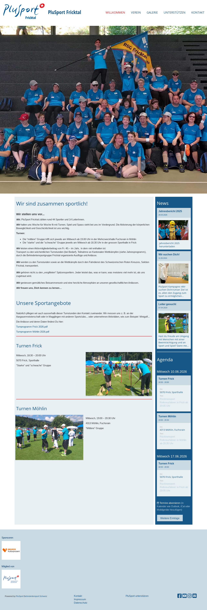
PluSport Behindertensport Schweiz (31, 596)
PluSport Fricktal (64, 12)
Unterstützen (174, 12)
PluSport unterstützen (137, 596)
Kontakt (197, 12)
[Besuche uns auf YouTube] (184, 596)
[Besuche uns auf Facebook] (179, 596)
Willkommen (115, 12)
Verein (136, 12)
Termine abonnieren (170, 503)
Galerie (152, 12)
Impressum (80, 599)
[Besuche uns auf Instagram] (189, 596)
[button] (174, 393)
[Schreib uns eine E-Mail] (194, 596)
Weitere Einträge (170, 518)
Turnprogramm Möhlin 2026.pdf (32, 331)
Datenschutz (80, 602)
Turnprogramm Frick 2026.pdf (32, 326)
